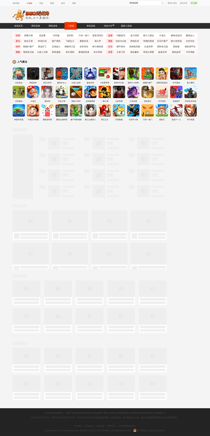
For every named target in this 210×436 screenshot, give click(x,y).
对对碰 (56, 35)
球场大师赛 (148, 52)
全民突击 (84, 46)
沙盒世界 (148, 46)
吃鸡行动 (42, 41)
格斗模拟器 (97, 46)
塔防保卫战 (162, 46)
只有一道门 (84, 35)
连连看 (42, 35)
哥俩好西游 (148, 41)
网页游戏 (35, 26)
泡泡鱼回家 (134, 46)
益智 (110, 35)
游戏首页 (18, 26)
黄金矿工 (42, 46)
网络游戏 (53, 26)
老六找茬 (134, 35)
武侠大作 (109, 25)
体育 (110, 52)
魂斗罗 (98, 41)
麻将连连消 (176, 35)
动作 (18, 46)
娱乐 (63, 3)
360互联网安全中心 (127, 426)
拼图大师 (28, 35)
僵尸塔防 (56, 41)
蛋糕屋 (176, 46)
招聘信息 (111, 426)
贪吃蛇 (70, 35)
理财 (74, 3)
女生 (110, 46)
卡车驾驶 (190, 52)
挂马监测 (89, 426)
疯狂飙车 (134, 52)
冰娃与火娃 (120, 41)
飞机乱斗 (70, 41)
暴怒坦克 (84, 41)
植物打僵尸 (28, 46)
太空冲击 (190, 41)
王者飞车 (121, 52)
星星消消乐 (97, 35)
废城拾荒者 (84, 52)
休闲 (18, 35)
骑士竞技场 (176, 41)
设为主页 (183, 3)
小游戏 (29, 3)
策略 (18, 52)
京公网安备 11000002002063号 (149, 430)
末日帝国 (97, 52)
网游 (52, 3)
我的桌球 (176, 52)
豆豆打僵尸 (162, 41)
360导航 (16, 3)
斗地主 (162, 35)
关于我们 (78, 426)
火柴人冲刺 (42, 52)
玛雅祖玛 (121, 35)
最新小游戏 (126, 26)
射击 (18, 41)
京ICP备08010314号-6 (121, 430)
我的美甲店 (190, 46)
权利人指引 (172, 3)
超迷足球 (162, 52)
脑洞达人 (190, 35)
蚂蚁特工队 (70, 46)
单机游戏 (91, 26)
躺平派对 (121, 46)
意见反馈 (100, 426)
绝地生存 (134, 41)
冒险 (110, 41)
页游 (41, 3)
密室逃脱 (56, 52)
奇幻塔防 (70, 52)
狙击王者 (28, 41)
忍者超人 (56, 46)
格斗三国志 (148, 35)
